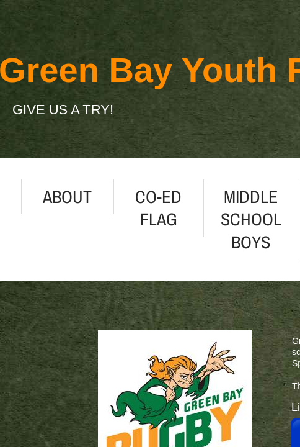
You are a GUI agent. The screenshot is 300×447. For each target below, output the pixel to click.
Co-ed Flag (158, 208)
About (67, 197)
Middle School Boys (251, 219)
